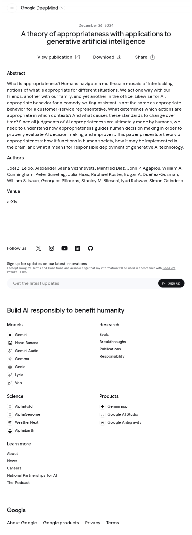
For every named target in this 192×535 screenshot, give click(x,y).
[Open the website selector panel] (62, 8)
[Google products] (61, 523)
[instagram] (52, 248)
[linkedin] (78, 248)
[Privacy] (92, 523)
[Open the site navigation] (12, 8)
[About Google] (22, 523)
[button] (144, 57)
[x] (38, 248)
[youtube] (64, 248)
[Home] (39, 8)
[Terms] (112, 523)
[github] (90, 248)
